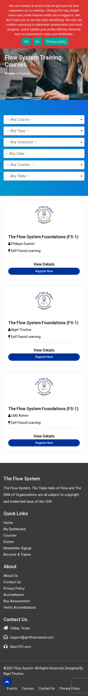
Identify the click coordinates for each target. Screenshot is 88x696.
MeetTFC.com (20, 647)
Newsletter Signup (17, 548)
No (37, 41)
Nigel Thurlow (21, 330)
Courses (10, 535)
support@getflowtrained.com (32, 637)
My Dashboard (15, 529)
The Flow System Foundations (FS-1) (43, 236)
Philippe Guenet (22, 244)
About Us (11, 576)
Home (10, 73)
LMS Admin (19, 415)
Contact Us (12, 582)
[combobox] (44, 119)
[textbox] (44, 119)
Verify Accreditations (20, 607)
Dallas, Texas (20, 628)
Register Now (44, 271)
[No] (82, 24)
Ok (26, 41)
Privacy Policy (14, 588)
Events (9, 542)
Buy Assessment (17, 601)
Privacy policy (56, 41)
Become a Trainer (17, 554)
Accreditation (14, 595)
